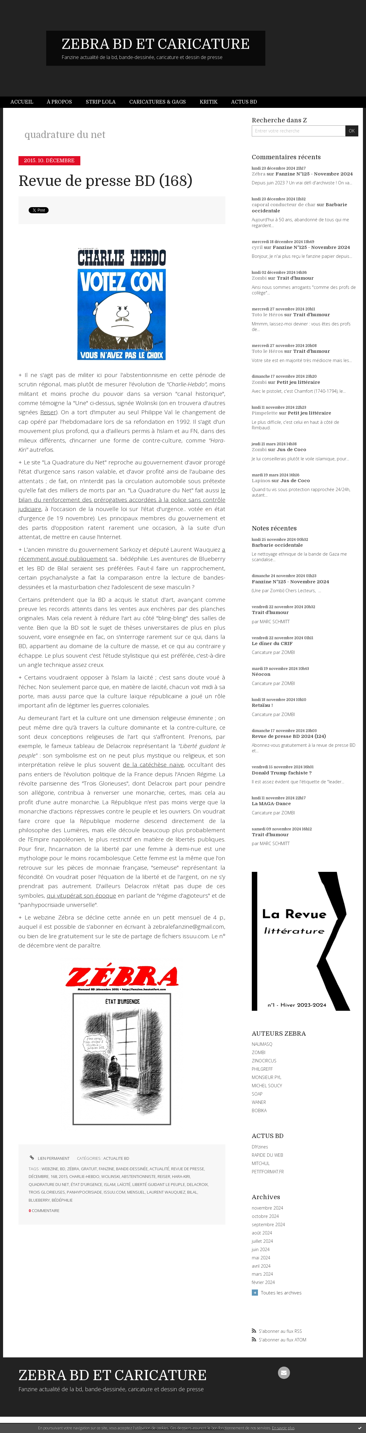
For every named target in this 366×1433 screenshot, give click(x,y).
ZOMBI (258, 1052)
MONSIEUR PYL (266, 1077)
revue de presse (187, 1168)
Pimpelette (265, 413)
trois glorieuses (47, 1192)
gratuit (89, 1168)
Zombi (259, 278)
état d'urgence (86, 1184)
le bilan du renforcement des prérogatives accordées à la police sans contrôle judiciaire (121, 499)
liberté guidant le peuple (158, 1184)
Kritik (209, 102)
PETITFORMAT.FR (268, 1172)
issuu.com (114, 1192)
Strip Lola (101, 102)
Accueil (21, 102)
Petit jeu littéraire (298, 382)
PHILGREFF (262, 1069)
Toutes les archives (281, 1292)
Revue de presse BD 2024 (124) (289, 736)
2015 (63, 1176)
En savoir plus (283, 1428)
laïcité (124, 1184)
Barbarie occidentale (277, 545)
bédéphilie (62, 1200)
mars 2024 (262, 1274)
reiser (164, 1176)
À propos (59, 102)
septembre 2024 (268, 1224)
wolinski (110, 1176)
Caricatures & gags (157, 102)
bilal (192, 1192)
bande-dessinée (132, 1168)
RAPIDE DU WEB (267, 1155)
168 (53, 1176)
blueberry (39, 1200)
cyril (257, 247)
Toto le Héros (267, 314)
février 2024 (263, 1282)
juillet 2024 (262, 1241)
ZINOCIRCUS (264, 1061)
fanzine (106, 1168)
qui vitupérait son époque (81, 896)
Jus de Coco (291, 449)
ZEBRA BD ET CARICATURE (156, 44)
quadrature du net (49, 1184)
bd (62, 1168)
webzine (50, 1168)
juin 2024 (261, 1249)
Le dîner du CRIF (272, 643)
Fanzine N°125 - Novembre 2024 (314, 174)
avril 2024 (261, 1266)
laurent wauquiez (166, 1192)
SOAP (257, 1094)
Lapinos (261, 480)
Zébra (258, 174)
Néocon (261, 674)
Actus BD (244, 102)
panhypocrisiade (84, 1192)
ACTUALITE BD (116, 1158)
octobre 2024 (265, 1216)
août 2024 (262, 1233)
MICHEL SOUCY (267, 1086)
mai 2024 (261, 1258)
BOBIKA (259, 1110)
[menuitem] (25, 102)
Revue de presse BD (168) (105, 181)
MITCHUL (261, 1163)
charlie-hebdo (84, 1176)
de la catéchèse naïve (153, 765)
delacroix (197, 1184)
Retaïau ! (262, 705)
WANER (259, 1102)
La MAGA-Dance (271, 803)
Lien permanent (49, 1158)
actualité (159, 1168)
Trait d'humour (295, 278)
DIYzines (260, 1147)
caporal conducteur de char (284, 204)
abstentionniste (139, 1176)
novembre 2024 (267, 1208)
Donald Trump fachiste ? (282, 773)
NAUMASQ (262, 1044)
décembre (39, 1176)
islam (109, 1184)
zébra (73, 1168)
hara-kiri (181, 1176)
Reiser (48, 412)
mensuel (136, 1192)
